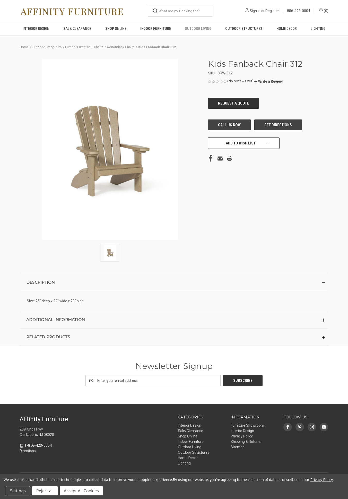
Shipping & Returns (246, 442)
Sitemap (238, 447)
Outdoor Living (198, 29)
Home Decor (286, 29)
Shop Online (115, 29)
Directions (28, 451)
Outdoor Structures (243, 29)
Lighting (318, 29)
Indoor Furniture (155, 29)
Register (272, 11)
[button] (268, 81)
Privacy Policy (242, 436)
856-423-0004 (298, 11)
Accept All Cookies (81, 491)
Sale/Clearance (77, 29)
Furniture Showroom (247, 425)
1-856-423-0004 (38, 445)
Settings (18, 491)
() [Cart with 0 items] (323, 10)
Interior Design (36, 29)
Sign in (255, 11)
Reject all (45, 491)
